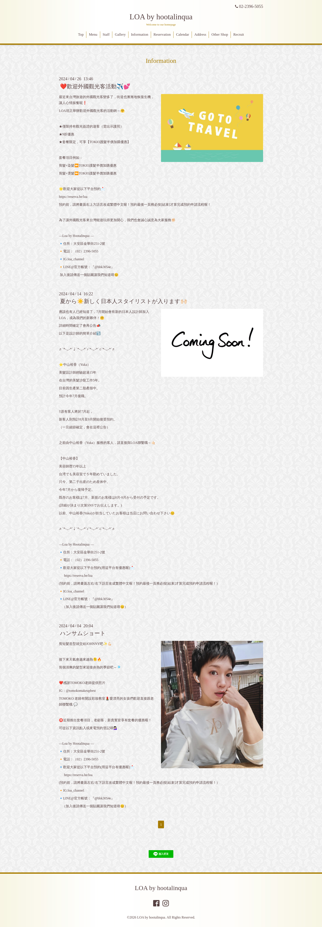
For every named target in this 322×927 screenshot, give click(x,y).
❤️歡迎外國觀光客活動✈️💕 (95, 86)
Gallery (120, 34)
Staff (106, 34)
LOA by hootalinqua (161, 17)
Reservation (162, 34)
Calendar (182, 34)
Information (139, 34)
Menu (93, 34)
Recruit (238, 34)
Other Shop (219, 34)
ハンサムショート (83, 633)
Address (200, 34)
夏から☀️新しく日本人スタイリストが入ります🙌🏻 (123, 301)
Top (81, 34)
